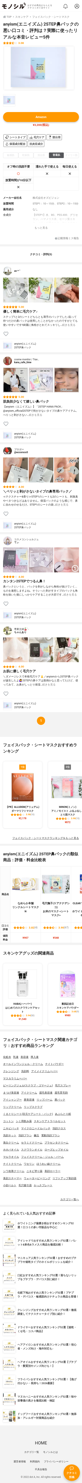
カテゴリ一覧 (31, 1452)
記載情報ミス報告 (67, 238)
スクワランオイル (31, 1149)
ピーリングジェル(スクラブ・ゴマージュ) (28, 1085)
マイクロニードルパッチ (35, 1128)
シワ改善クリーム (13, 1171)
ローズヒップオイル (56, 1149)
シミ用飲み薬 (24, 1121)
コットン (8, 1121)
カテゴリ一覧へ (69, 1199)
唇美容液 (29, 1099)
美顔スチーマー (12, 1178)
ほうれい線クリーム (48, 1163)
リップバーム (44, 1099)
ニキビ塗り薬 (34, 1171)
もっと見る (41, 227)
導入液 (35, 1057)
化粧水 (7, 1057)
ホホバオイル (11, 1149)
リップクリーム (12, 1106)
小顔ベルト (9, 1185)
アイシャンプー (12, 1099)
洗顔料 (25, 1071)
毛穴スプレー (63, 1085)
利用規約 (35, 1461)
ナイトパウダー (54, 1064)
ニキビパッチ (11, 1128)
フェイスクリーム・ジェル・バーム (42, 1156)
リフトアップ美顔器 (64, 1178)
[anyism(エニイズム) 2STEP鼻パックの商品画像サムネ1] (9, 100)
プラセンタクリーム (56, 1142)
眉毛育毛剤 (61, 1092)
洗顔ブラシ (25, 1135)
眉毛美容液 (45, 1092)
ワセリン (29, 1163)
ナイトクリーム (12, 1163)
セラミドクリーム (31, 1142)
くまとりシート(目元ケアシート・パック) (28, 1113)
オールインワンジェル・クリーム (23, 1064)
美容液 (24, 1057)
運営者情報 (20, 1461)
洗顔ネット (9, 1135)
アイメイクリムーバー (44, 1071)
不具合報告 (41, 1469)
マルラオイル (11, 1156)
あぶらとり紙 (63, 1113)
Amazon (40, 117)
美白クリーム (11, 1142)
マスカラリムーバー (15, 1078)
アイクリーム (29, 1092)
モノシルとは (50, 1452)
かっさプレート (43, 1185)
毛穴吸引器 (25, 1185)
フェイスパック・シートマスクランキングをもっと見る (45, 838)
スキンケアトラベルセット (50, 1121)
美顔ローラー (52, 1171)
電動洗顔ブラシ (50, 1135)
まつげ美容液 (11, 1092)
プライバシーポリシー (56, 1461)
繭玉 (36, 1135)
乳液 (15, 1057)
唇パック (60, 1099)
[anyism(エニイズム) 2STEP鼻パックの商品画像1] (39, 68)
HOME (41, 1442)
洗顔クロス (59, 1128)
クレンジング (11, 1071)
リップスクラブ (33, 1106)
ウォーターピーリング (37, 1178)
